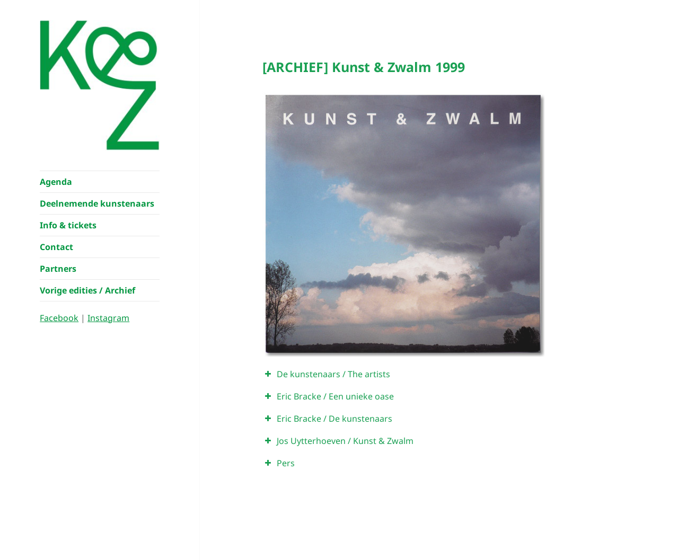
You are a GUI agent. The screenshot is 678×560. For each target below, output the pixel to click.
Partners (58, 268)
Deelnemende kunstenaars (97, 203)
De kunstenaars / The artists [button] (326, 374)
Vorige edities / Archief (87, 290)
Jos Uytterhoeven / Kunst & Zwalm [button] (337, 441)
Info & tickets (68, 225)
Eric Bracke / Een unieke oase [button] (328, 396)
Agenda (56, 182)
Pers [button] (278, 463)
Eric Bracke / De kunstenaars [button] (327, 418)
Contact (56, 247)
